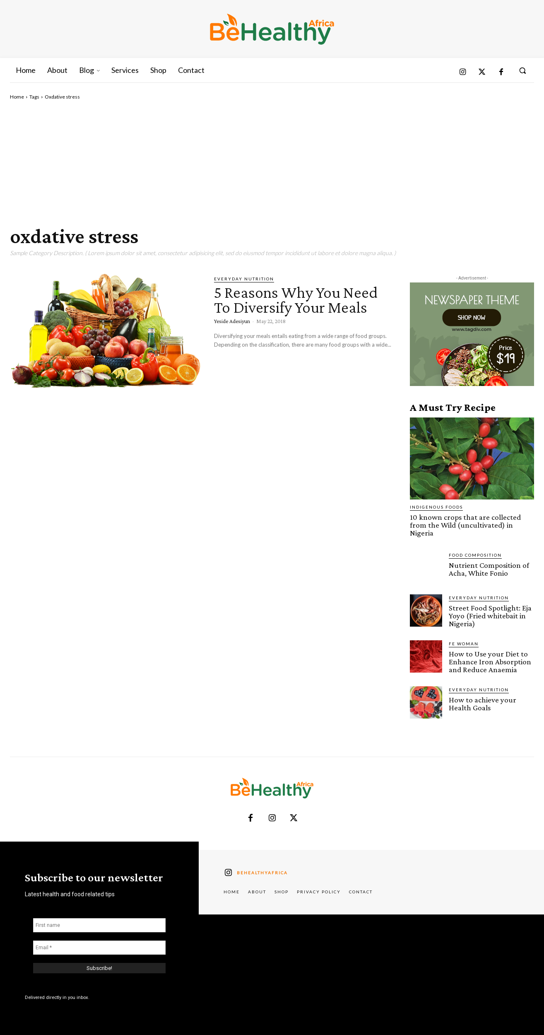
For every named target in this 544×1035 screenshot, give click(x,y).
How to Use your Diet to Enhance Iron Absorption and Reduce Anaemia (490, 661)
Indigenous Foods (436, 506)
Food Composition (475, 554)
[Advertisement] (272, 163)
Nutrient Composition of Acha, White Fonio (489, 569)
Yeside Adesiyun (232, 321)
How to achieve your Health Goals (482, 703)
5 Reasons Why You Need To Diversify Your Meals (296, 299)
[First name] (99, 925)
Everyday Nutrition (244, 278)
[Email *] (99, 948)
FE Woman (464, 643)
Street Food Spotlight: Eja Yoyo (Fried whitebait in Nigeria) (490, 615)
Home (17, 97)
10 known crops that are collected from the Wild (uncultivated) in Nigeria (465, 525)
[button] (522, 70)
